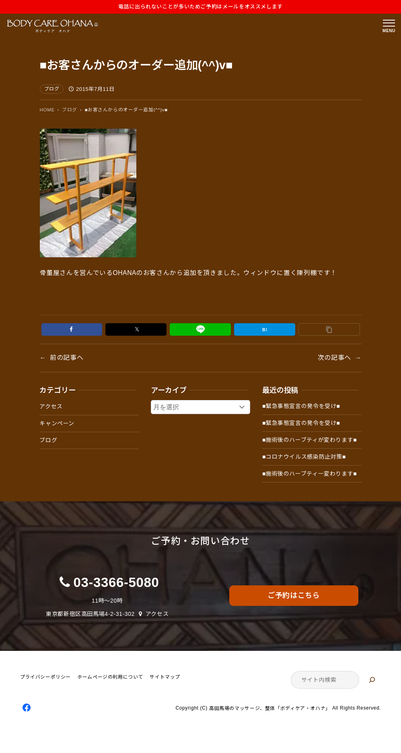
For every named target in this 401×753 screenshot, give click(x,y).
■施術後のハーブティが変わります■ (309, 440)
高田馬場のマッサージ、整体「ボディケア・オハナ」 (270, 708)
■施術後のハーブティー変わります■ (309, 473)
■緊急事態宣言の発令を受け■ (301, 406)
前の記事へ (66, 357)
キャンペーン (56, 423)
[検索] (372, 680)
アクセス (51, 406)
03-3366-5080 (116, 582)
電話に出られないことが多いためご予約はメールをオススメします (200, 7)
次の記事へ (334, 357)
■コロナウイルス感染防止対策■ (304, 456)
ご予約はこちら (293, 595)
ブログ (52, 89)
